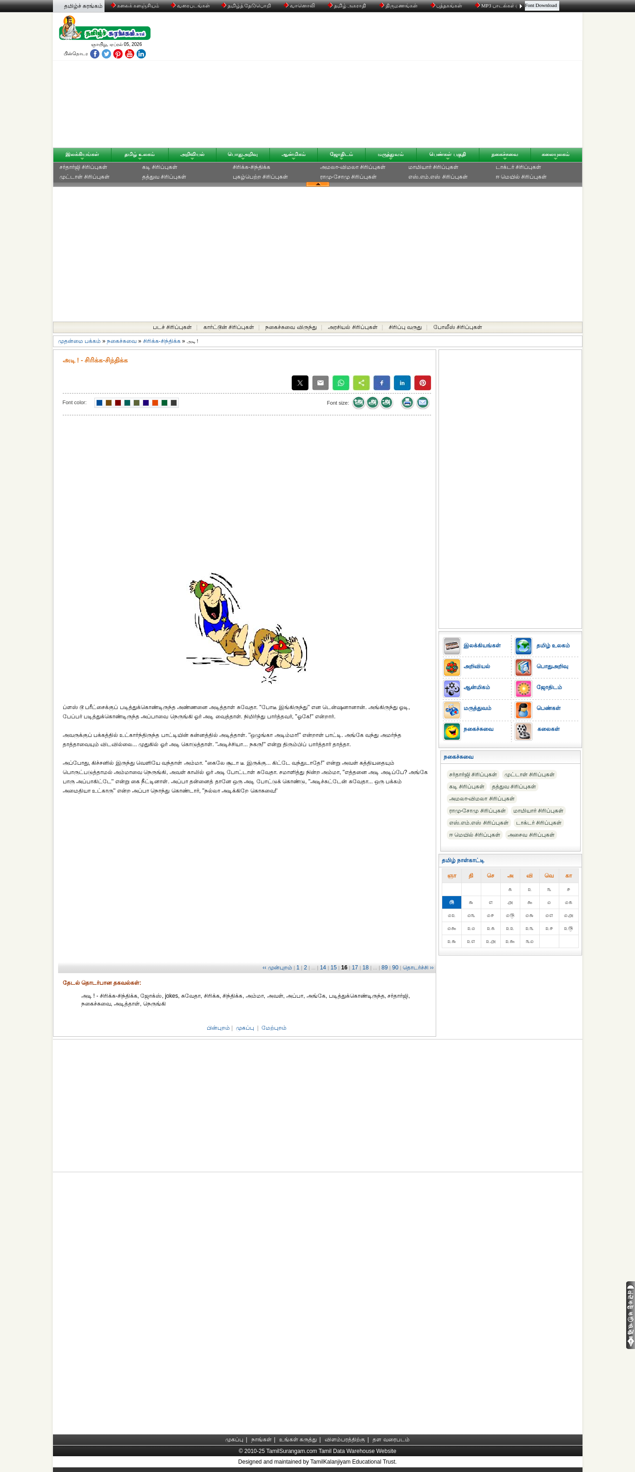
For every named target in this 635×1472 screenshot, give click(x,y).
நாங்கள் (261, 1439)
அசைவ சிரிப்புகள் (531, 835)
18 (365, 967)
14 (323, 967)
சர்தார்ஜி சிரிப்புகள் (83, 167)
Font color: (75, 402)
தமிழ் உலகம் (139, 154)
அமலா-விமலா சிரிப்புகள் (353, 167)
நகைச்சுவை (504, 154)
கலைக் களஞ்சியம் (135, 5)
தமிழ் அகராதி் (348, 5)
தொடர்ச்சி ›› (418, 967)
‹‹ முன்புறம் (277, 967)
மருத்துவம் (391, 154)
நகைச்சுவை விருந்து (290, 327)
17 (355, 967)
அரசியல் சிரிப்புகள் (352, 327)
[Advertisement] (406, 82)
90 (395, 967)
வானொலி (300, 5)
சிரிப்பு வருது (405, 327)
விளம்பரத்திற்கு (345, 1439)
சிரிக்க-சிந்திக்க (251, 167)
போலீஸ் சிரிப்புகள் (457, 327)
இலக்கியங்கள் (82, 154)
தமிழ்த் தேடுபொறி (247, 5)
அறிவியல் (192, 154)
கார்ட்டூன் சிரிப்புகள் (228, 327)
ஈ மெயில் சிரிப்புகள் (521, 177)
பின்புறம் (218, 1028)
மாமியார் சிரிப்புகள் (433, 167)
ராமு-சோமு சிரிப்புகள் (348, 177)
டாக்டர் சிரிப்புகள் (518, 167)
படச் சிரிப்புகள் (172, 327)
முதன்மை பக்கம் (79, 341)
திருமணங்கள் (399, 5)
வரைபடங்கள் (190, 5)
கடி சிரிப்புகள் (159, 167)
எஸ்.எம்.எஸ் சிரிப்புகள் (438, 177)
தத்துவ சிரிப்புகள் (164, 177)
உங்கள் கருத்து (298, 1439)
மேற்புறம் (274, 1028)
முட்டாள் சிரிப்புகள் (84, 177)
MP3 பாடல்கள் (496, 5)
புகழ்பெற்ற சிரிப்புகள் (260, 177)
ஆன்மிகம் (293, 154)
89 (384, 967)
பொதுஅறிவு (243, 154)
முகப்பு (245, 1028)
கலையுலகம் (556, 154)
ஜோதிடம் (341, 154)
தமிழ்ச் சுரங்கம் (83, 6)
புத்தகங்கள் (447, 5)
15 (334, 967)
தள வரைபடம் (391, 1439)
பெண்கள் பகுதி (447, 154)
